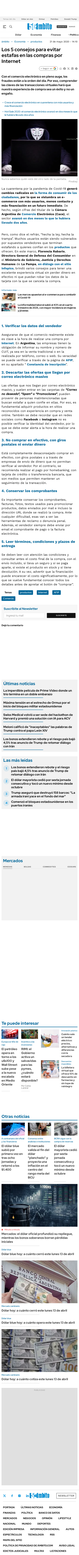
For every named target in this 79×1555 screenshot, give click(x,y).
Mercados (10, 1518)
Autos (70, 1529)
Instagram (19, 1495)
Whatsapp (44, 1495)
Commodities (49, 867)
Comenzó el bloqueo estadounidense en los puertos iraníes (42, 803)
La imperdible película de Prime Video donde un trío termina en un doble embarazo (37, 692)
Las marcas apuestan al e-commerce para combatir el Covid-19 (47, 296)
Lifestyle (64, 1518)
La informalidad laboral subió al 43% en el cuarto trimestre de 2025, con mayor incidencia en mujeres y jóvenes (47, 307)
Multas (39, 1551)
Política (74, 34)
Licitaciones (58, 1551)
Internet (8, 343)
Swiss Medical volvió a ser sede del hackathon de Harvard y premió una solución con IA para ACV (38, 716)
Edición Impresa (13, 1529)
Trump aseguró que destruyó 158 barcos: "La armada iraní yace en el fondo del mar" (43, 794)
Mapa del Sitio (12, 1540)
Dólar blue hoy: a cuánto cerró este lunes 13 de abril (38, 1254)
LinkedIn (27, 1495)
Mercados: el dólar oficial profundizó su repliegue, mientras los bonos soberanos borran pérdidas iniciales (37, 1238)
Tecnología (36, 1534)
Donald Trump (70, 19)
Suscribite (61, 615)
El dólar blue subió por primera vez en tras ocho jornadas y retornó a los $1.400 (12, 1158)
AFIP (69, 360)
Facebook (12, 1495)
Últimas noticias (32, 1507)
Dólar (18, 34)
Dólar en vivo (27, 19)
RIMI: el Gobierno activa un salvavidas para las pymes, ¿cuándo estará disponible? (29, 1064)
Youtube (35, 1496)
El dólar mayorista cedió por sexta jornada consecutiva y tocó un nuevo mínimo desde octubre (42, 783)
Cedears (71, 867)
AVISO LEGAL (67, 1545)
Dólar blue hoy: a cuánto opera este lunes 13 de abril (38, 1323)
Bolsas (27, 867)
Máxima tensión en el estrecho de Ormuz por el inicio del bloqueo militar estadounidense (36, 704)
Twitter (4, 1496)
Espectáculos (12, 1534)
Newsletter (66, 1495)
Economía (36, 34)
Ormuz (42, 19)
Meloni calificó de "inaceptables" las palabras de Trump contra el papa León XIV (37, 729)
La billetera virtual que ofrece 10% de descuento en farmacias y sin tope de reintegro (69, 1077)
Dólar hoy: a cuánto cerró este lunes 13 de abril (34, 1310)
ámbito (5, 41)
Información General (45, 1529)
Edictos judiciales (15, 1551)
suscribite (62, 26)
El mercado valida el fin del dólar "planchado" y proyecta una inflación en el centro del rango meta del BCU (38, 1161)
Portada (9, 1507)
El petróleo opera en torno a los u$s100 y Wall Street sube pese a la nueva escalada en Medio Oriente (9, 1066)
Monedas (7, 867)
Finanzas (56, 34)
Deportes (44, 1523)
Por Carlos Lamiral (26, 1086)
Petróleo (54, 19)
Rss (52, 1534)
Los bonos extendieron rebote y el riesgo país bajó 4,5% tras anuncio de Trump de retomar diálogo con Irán (39, 742)
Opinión (47, 1518)
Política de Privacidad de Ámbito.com (28, 1545)
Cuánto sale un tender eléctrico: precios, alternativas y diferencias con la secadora (69, 1045)
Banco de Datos (49, 1512)
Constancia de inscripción (46, 364)
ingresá (72, 26)
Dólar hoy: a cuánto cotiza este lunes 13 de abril (35, 1379)
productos (36, 41)
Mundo (26, 1523)
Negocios (29, 1518)
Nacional (9, 1523)
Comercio (29, 214)
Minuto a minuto (12, 1229)
